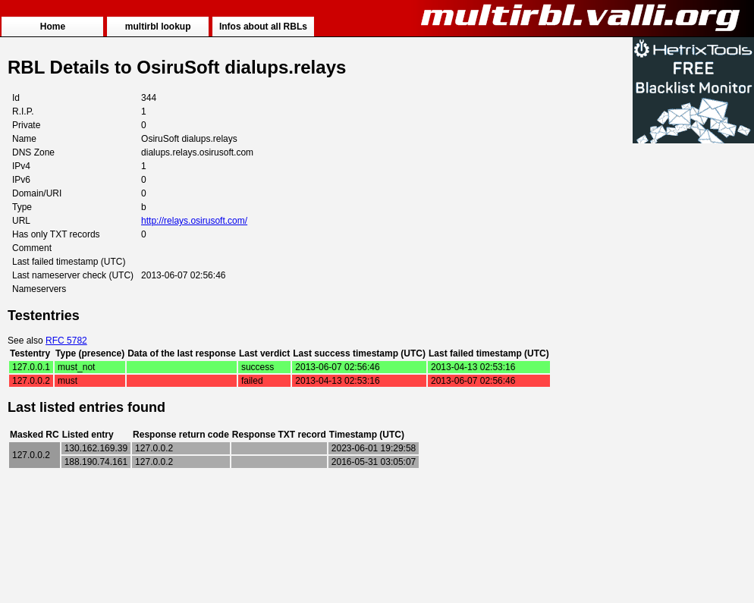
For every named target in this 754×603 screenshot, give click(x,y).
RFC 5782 (66, 340)
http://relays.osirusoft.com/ (194, 220)
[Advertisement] (693, 373)
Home (52, 26)
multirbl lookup (158, 26)
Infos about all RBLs (263, 26)
